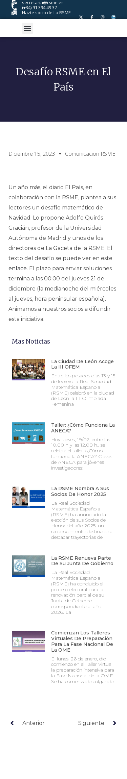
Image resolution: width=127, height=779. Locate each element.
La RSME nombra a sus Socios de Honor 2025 (80, 491)
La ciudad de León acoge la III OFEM (82, 364)
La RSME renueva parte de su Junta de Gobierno (83, 561)
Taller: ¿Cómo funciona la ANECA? (83, 428)
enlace (17, 268)
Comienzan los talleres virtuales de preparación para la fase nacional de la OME (82, 641)
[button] (27, 28)
